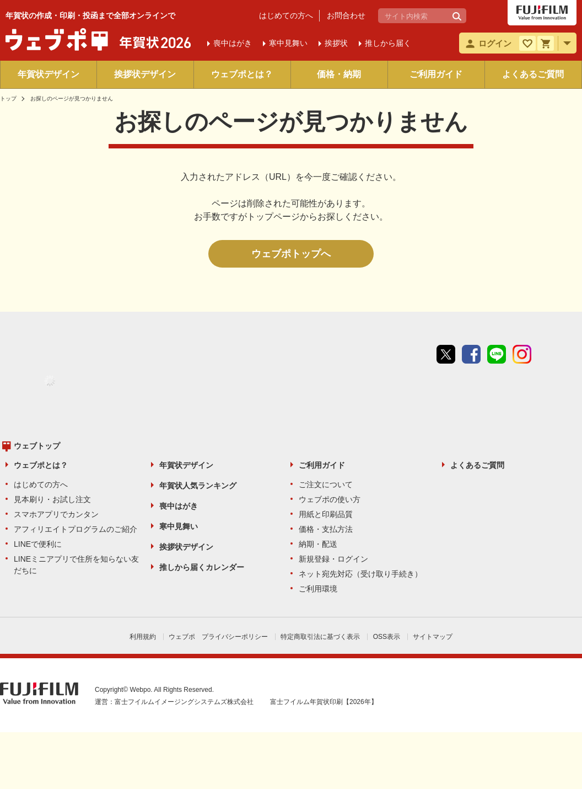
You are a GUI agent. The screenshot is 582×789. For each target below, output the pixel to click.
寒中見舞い (178, 526)
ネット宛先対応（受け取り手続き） (360, 573)
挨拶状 (336, 43)
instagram (522, 354)
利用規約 (143, 637)
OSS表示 (386, 637)
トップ (8, 98)
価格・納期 (339, 74)
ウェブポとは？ (242, 74)
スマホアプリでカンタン (56, 514)
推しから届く (388, 43)
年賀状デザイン (48, 74)
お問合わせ (346, 15)
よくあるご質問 (533, 74)
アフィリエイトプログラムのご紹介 (75, 529)
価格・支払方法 (326, 529)
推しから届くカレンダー (201, 567)
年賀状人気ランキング (197, 485)
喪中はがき (178, 506)
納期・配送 (318, 544)
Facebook (471, 354)
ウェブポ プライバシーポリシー (218, 637)
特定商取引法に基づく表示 (320, 637)
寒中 (288, 43)
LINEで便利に (38, 544)
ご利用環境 (318, 588)
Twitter (445, 354)
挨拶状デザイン (145, 74)
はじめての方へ (286, 15)
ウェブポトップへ (291, 253)
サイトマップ (432, 637)
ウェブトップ (37, 445)
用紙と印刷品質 (326, 514)
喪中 (232, 43)
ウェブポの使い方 (329, 499)
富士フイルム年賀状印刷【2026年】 (324, 702)
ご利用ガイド (435, 74)
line (496, 354)
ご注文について (326, 484)
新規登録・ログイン (333, 559)
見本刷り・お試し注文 (52, 499)
